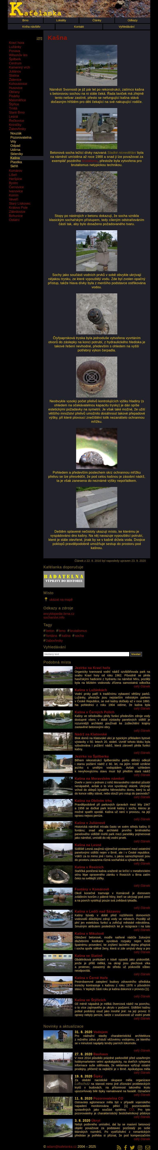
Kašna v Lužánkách (91, 690)
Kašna (15, 158)
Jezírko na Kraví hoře (92, 668)
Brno (25, 20)
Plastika (16, 162)
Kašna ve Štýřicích (90, 1000)
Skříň (14, 166)
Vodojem (100, 1032)
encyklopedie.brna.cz (58, 613)
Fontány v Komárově (92, 889)
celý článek (142, 686)
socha (79, 635)
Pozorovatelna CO (108, 1098)
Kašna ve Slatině (88, 955)
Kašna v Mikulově (89, 933)
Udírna (15, 150)
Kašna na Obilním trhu (93, 800)
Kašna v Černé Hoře (91, 978)
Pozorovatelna (20, 137)
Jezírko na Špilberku (92, 756)
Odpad (15, 145)
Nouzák (15, 133)
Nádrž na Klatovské (91, 734)
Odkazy (132, 20)
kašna (66, 635)
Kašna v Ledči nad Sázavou (97, 911)
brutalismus (78, 631)
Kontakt (79, 26)
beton (50, 631)
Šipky (98, 1076)
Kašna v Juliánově (90, 823)
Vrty (13, 141)
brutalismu (90, 161)
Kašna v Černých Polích (94, 712)
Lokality (61, 20)
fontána (51, 635)
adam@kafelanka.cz (62, 1146)
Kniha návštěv (31, 26)
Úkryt (95, 1120)
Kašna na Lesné (88, 845)
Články (96, 20)
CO (131, 1109)
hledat (136, 654)
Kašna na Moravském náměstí (99, 778)
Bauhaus (100, 1054)
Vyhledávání (127, 26)
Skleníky (16, 154)
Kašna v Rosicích (89, 867)
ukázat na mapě (58, 599)
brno (62, 631)
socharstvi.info (53, 617)
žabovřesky (54, 640)
